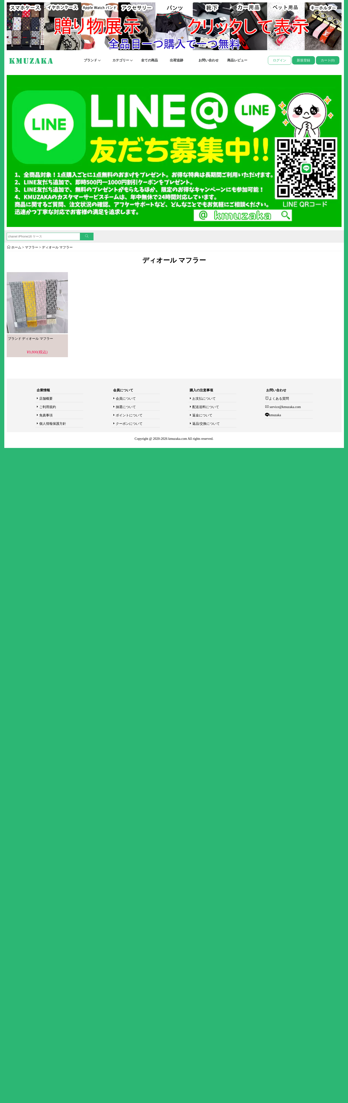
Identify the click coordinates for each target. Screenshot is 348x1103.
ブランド (92, 60)
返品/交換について (206, 423)
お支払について (204, 398)
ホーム (16, 247)
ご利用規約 (47, 407)
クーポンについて (129, 423)
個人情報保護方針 (52, 423)
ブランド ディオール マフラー (30, 338)
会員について (126, 398)
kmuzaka (275, 415)
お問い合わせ (209, 60)
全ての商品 (149, 60)
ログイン (279, 60)
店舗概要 (46, 398)
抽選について (126, 407)
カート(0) (328, 60)
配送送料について (205, 407)
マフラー (31, 247)
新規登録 (303, 60)
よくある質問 (279, 398)
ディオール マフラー (57, 247)
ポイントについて (129, 415)
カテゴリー (122, 60)
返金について (202, 415)
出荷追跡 (176, 60)
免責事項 (46, 415)
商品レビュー (237, 60)
